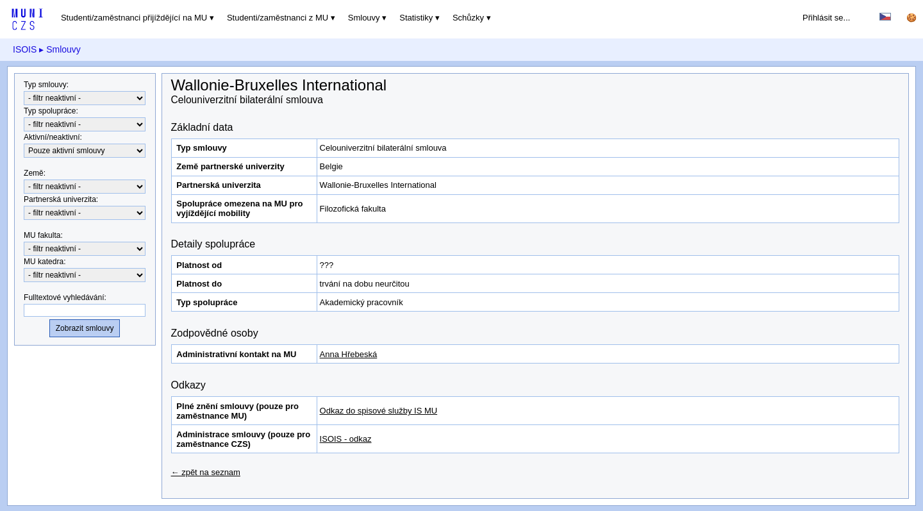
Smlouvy (364, 17)
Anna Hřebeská (349, 354)
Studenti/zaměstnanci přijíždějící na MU (134, 17)
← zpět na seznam (205, 472)
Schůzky (468, 17)
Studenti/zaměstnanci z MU (277, 17)
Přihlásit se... (826, 17)
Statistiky (416, 17)
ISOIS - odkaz (346, 439)
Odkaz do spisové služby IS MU (379, 410)
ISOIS (25, 49)
